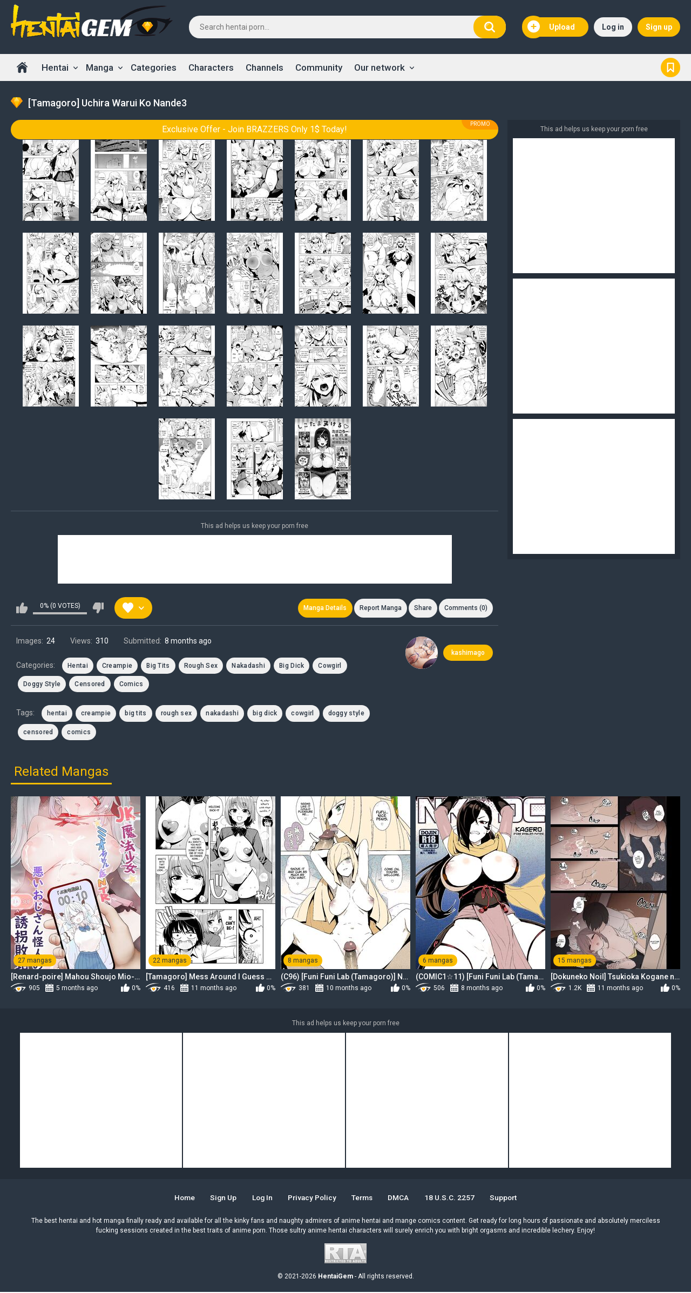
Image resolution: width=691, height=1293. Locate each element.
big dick (265, 714)
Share (421, 608)
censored (38, 733)
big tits (135, 714)
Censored (89, 685)
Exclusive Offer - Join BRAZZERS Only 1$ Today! (254, 129)
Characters (211, 67)
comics (79, 733)
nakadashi (222, 714)
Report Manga (378, 608)
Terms (364, 1198)
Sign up (659, 27)
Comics (131, 685)
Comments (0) (465, 608)
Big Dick (291, 666)
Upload (551, 27)
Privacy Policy (312, 1198)
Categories (154, 67)
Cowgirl (329, 666)
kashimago (468, 653)
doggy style (346, 714)
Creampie (117, 666)
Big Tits (158, 666)
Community (318, 67)
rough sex (176, 714)
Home (22, 67)
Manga (99, 67)
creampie (96, 714)
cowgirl (302, 714)
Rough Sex (201, 666)
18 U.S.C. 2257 (454, 1198)
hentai (57, 714)
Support (510, 1198)
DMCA (402, 1198)
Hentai (55, 67)
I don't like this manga (98, 608)
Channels (264, 67)
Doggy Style (41, 685)
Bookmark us (670, 67)
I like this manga (22, 608)
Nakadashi (248, 666)
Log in (613, 27)
